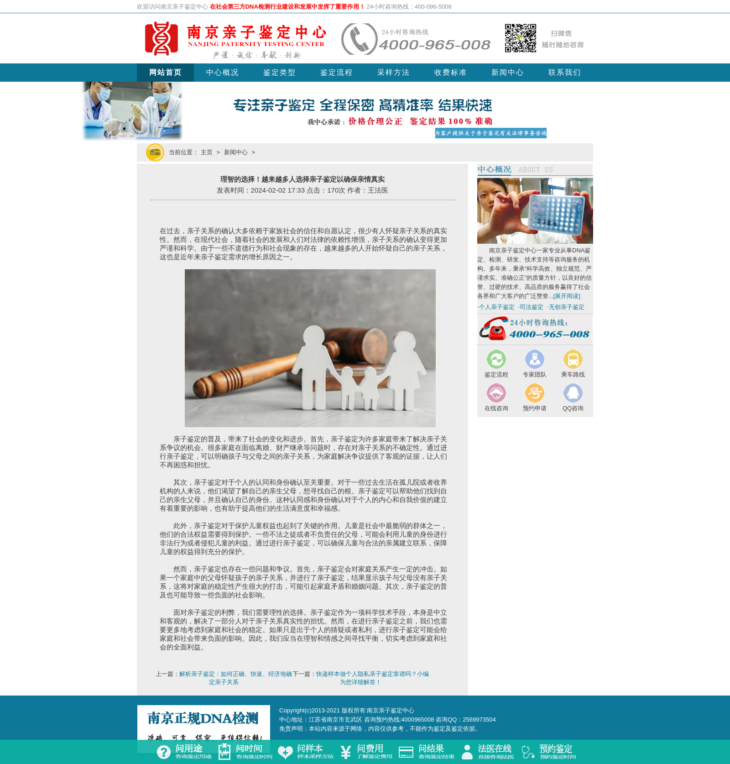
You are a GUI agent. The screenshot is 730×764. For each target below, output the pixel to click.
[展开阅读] (566, 296)
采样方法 (393, 72)
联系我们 (564, 72)
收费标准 (450, 72)
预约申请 (535, 408)
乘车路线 (573, 374)
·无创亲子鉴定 (565, 307)
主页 (207, 152)
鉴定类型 (279, 72)
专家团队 (535, 374)
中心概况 (222, 72)
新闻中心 (507, 72)
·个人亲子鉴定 (496, 307)
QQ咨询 (573, 408)
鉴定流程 (336, 72)
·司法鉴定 (531, 307)
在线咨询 (496, 408)
